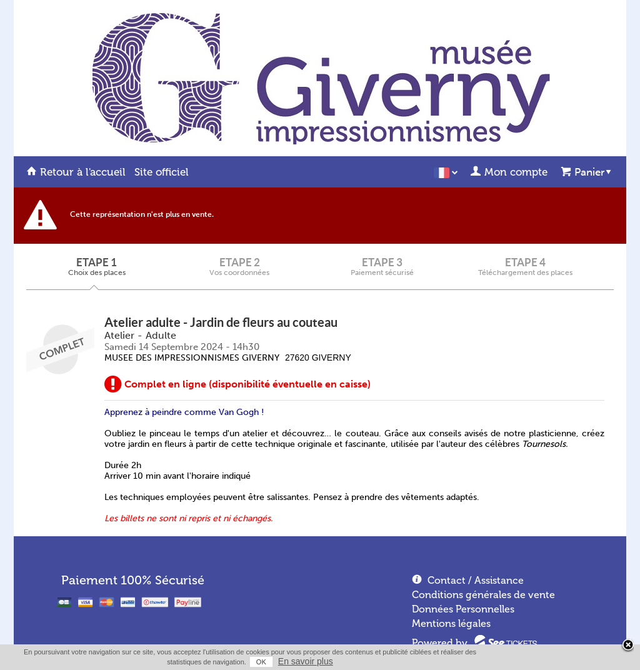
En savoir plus (305, 661)
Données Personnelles (463, 609)
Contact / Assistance (476, 580)
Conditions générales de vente (483, 595)
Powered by (440, 643)
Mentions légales (451, 623)
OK (261, 662)
